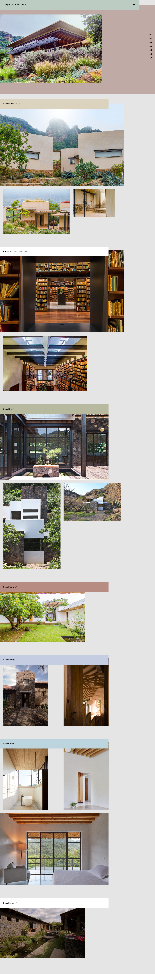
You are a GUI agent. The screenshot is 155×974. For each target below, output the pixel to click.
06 (151, 54)
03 (151, 42)
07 (151, 58)
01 (151, 34)
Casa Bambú (9, 659)
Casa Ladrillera (10, 103)
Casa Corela (8, 743)
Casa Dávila (8, 587)
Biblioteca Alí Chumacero (15, 251)
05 (151, 50)
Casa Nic (7, 409)
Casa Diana (8, 903)
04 (151, 46)
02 (151, 38)
